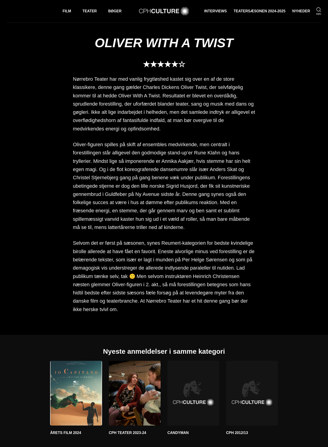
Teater (89, 11)
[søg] (318, 11)
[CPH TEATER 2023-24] (135, 393)
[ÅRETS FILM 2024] (76, 393)
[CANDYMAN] (193, 393)
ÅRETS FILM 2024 (65, 433)
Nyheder (301, 11)
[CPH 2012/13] (252, 393)
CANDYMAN (178, 433)
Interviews (215, 11)
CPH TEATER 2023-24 (127, 433)
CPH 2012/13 (237, 433)
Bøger (115, 11)
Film (67, 11)
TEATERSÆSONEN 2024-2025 (259, 11)
